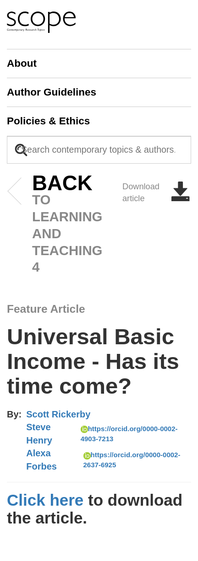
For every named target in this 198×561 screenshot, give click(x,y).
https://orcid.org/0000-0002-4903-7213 (129, 433)
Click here (45, 500)
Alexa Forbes (41, 459)
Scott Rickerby (58, 414)
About (22, 63)
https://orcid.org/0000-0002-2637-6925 (132, 459)
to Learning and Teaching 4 (48, 225)
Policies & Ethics (48, 121)
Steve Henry (39, 433)
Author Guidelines (51, 92)
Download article (156, 192)
